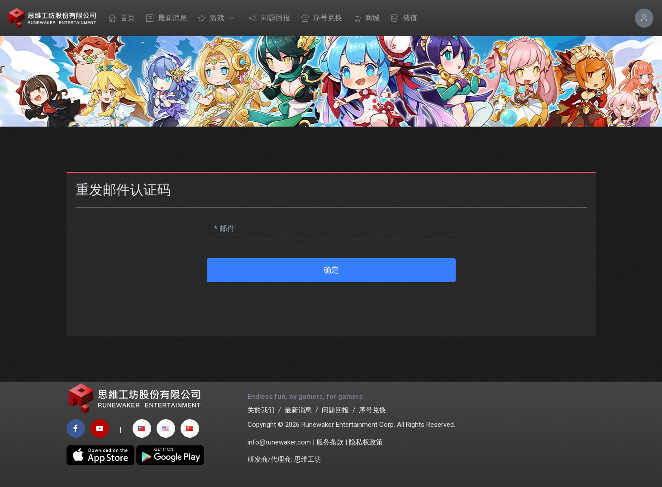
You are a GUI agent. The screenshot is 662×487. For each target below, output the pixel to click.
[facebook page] (76, 428)
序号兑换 (319, 18)
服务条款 (329, 442)
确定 (331, 269)
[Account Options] (644, 18)
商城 (364, 18)
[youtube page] (99, 428)
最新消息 (164, 18)
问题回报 (267, 18)
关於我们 (261, 410)
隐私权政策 (366, 442)
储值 (401, 18)
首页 (119, 18)
